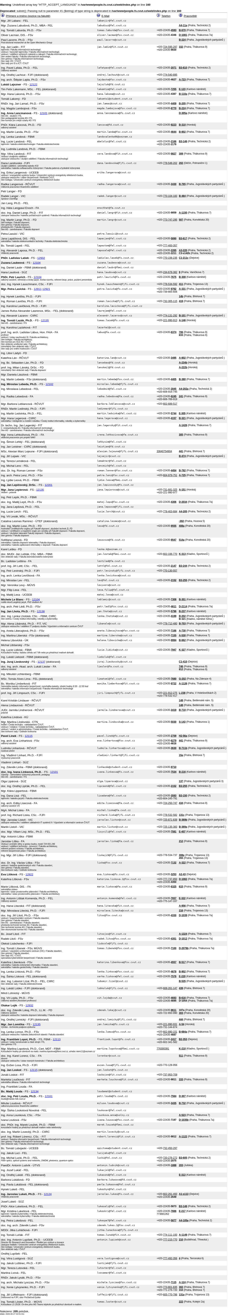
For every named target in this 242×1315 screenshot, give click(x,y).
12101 (43, 113)
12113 (57, 1039)
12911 (38, 289)
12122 (33, 84)
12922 (29, 874)
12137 (41, 661)
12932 (41, 258)
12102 (49, 384)
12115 (28, 735)
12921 (46, 289)
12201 (48, 485)
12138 (41, 611)
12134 (34, 1091)
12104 (37, 262)
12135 (45, 320)
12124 (48, 1194)
